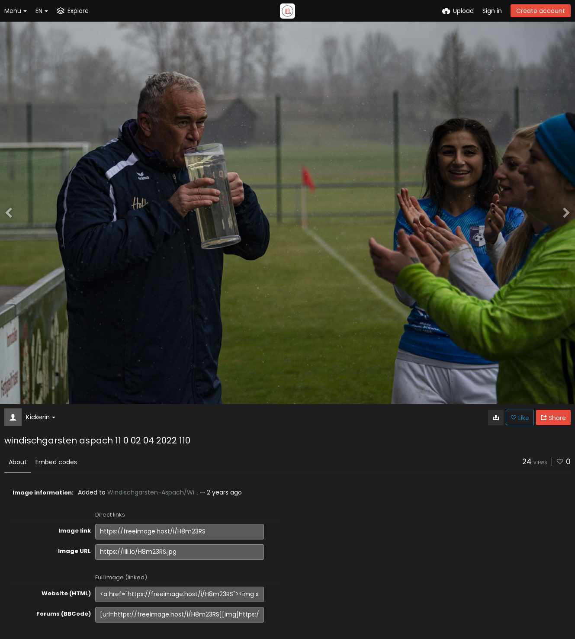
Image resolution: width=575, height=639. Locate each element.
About (18, 462)
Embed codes (56, 462)
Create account (540, 10)
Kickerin (40, 416)
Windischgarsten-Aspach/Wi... (152, 492)
